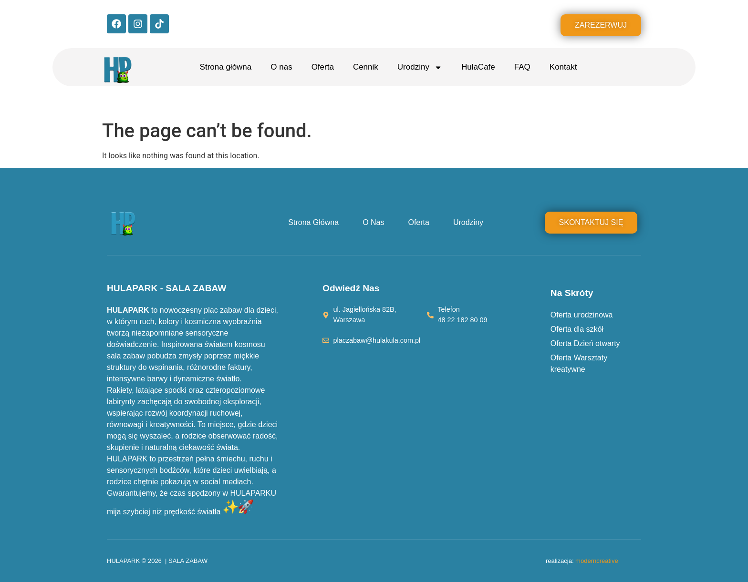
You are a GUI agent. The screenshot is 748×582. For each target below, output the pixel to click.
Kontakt (563, 66)
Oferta (323, 66)
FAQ (522, 66)
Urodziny (419, 67)
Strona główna (226, 66)
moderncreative (596, 560)
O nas (281, 66)
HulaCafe (478, 66)
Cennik (365, 66)
